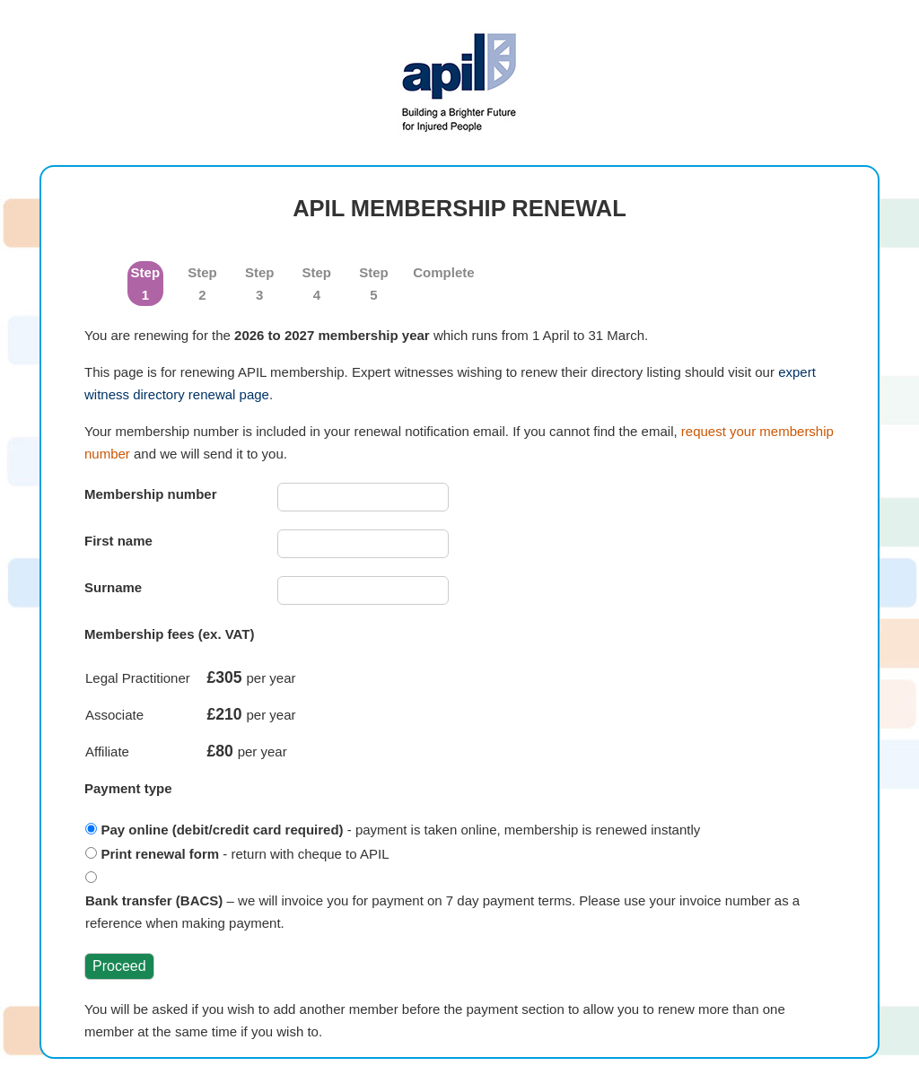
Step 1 (146, 283)
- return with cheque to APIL (245, 853)
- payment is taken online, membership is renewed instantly (401, 829)
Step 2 (202, 283)
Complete (431, 272)
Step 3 (260, 283)
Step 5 (374, 283)
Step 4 (317, 283)
